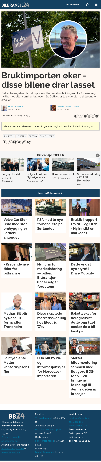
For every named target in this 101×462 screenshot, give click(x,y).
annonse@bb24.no (78, 425)
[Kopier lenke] (93, 116)
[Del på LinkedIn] (85, 116)
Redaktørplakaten (10, 452)
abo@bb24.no (76, 422)
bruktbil (9, 136)
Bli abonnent (73, 4)
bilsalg (33, 136)
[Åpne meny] (96, 5)
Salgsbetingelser (9, 441)
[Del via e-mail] (89, 116)
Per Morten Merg (44, 440)
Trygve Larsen (43, 418)
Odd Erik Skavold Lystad (48, 429)
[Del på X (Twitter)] (80, 116)
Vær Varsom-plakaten (12, 448)
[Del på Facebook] (76, 116)
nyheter (21, 136)
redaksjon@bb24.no (79, 418)
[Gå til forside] (15, 5)
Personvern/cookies (11, 437)
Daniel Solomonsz (45, 452)
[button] (98, 155)
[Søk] (87, 4)
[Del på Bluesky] (97, 116)
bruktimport (47, 136)
